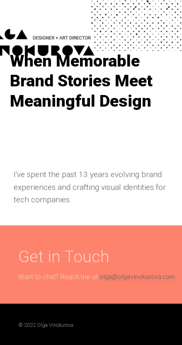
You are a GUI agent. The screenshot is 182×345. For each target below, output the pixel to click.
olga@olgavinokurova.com (137, 279)
